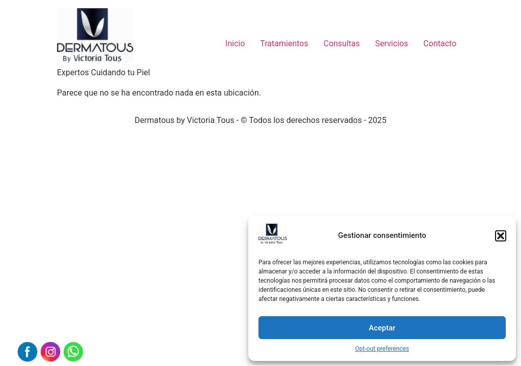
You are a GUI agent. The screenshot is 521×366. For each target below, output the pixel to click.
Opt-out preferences (382, 348)
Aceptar (382, 327)
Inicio (235, 43)
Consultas (342, 43)
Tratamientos (284, 43)
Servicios (391, 43)
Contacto (439, 43)
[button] (501, 236)
